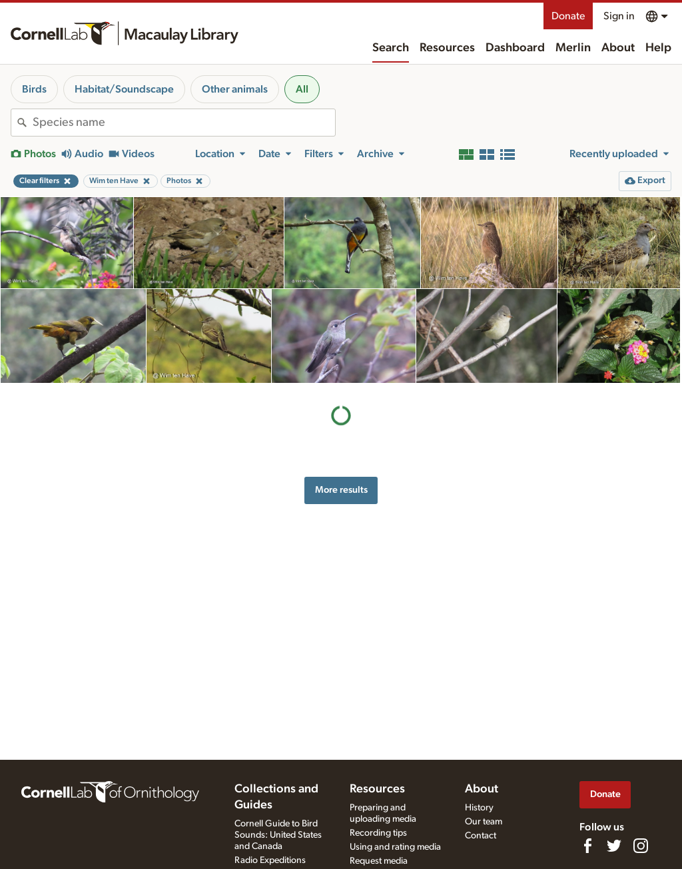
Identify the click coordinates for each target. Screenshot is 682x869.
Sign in (619, 16)
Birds (34, 89)
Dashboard (515, 48)
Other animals (235, 89)
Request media (379, 861)
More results (341, 490)
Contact (480, 835)
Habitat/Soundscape (124, 89)
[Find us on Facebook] (587, 846)
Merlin (573, 48)
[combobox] (184, 122)
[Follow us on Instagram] (641, 846)
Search (390, 48)
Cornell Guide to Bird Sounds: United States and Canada (278, 835)
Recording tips (378, 833)
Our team (483, 821)
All (302, 89)
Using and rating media (395, 847)
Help (658, 48)
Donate (568, 16)
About (618, 48)
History (479, 807)
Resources (447, 48)
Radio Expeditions (270, 860)
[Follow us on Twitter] (614, 846)
